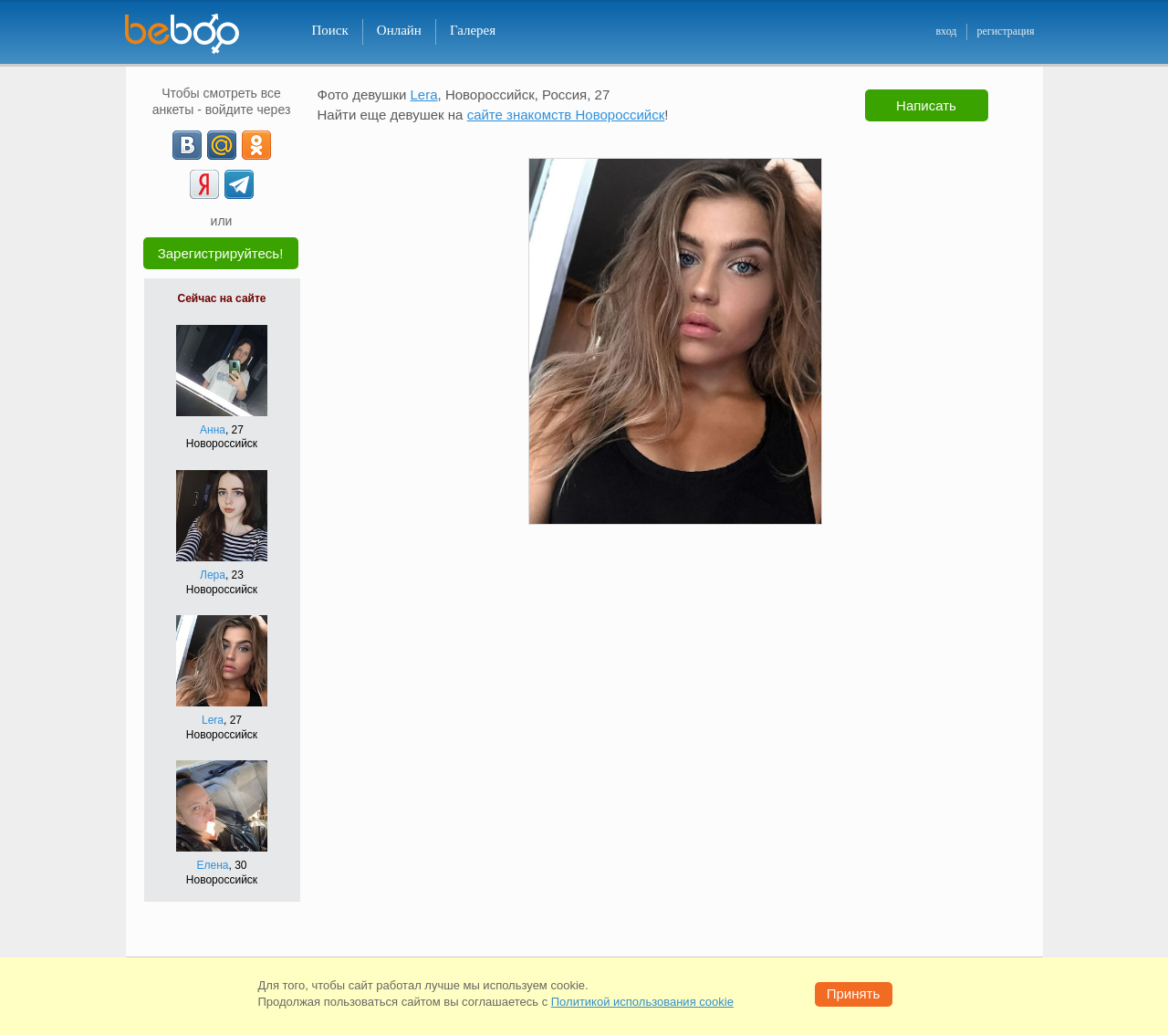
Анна (212, 429)
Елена (213, 865)
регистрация (1005, 31)
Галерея (472, 30)
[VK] (187, 145)
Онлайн (399, 30)
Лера (212, 575)
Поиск (330, 30)
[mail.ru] (221, 145)
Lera (213, 720)
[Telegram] (239, 184)
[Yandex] (204, 184)
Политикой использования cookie (642, 1002)
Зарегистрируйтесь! (221, 253)
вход (945, 31)
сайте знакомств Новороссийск (566, 114)
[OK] (256, 145)
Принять (854, 993)
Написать (926, 105)
